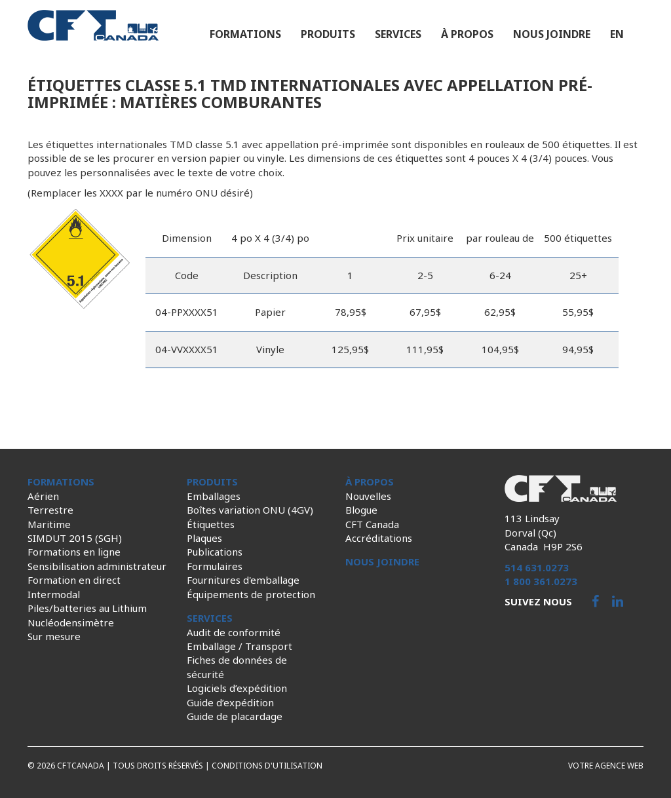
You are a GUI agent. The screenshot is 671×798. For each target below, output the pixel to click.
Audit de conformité (233, 632)
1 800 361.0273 (541, 581)
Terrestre (50, 509)
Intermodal (54, 594)
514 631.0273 (537, 567)
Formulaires (214, 566)
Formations (245, 34)
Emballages (213, 496)
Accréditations (378, 537)
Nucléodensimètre (71, 622)
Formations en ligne (74, 551)
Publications (214, 551)
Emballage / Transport (239, 646)
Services (398, 34)
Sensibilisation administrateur (97, 566)
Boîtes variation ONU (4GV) (250, 509)
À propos (467, 34)
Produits (328, 34)
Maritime (49, 524)
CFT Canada (372, 524)
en (617, 34)
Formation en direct (74, 579)
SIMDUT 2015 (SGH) (75, 537)
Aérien (43, 496)
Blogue (361, 509)
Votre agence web (605, 765)
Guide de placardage (234, 716)
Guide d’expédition (230, 702)
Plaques (204, 537)
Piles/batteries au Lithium (87, 608)
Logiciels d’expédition (237, 687)
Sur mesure (54, 636)
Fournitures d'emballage (243, 579)
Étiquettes (211, 524)
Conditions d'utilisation (267, 765)
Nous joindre (551, 34)
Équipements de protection (251, 594)
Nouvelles (368, 496)
